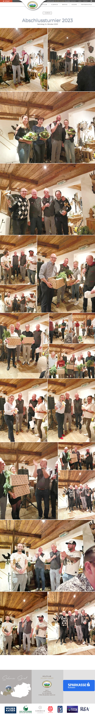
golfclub (46, 676)
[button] (54, 5)
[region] (10, 710)
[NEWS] (80, 1)
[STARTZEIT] (73, 1)
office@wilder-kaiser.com (48, 695)
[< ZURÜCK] (47, 13)
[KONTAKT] (85, 1)
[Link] (91, 1)
